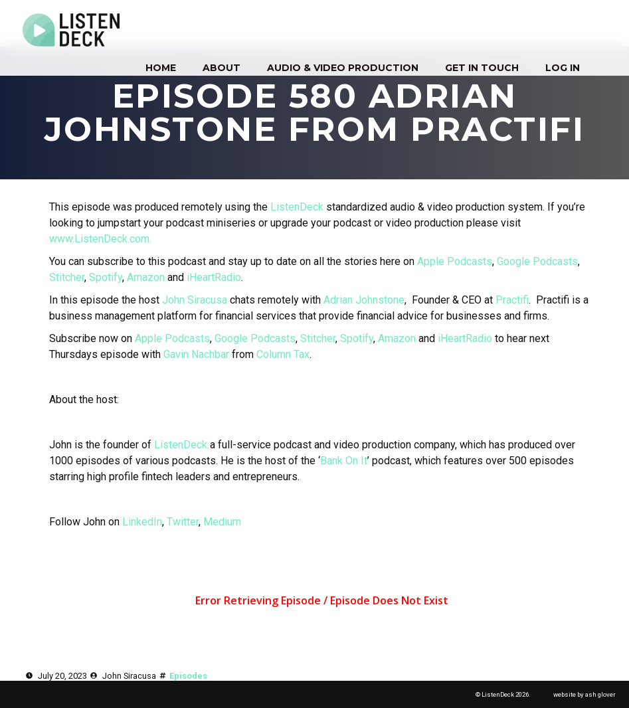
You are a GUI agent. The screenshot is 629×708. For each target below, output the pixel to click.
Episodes (188, 676)
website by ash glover (584, 694)
